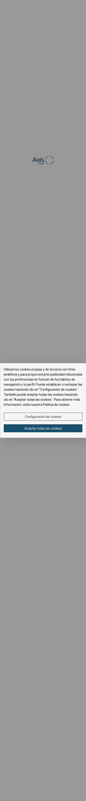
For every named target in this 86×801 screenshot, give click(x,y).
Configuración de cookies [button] (43, 417)
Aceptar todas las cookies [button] (43, 428)
